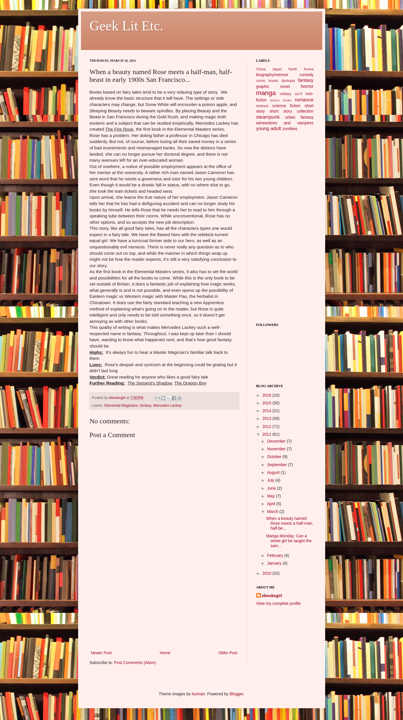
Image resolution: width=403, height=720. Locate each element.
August (274, 472)
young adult (268, 128)
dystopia (288, 81)
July (271, 480)
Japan (277, 69)
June (272, 488)
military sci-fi (291, 94)
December (277, 441)
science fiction (286, 105)
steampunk (268, 117)
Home (165, 652)
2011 (267, 434)
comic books (267, 81)
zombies (289, 128)
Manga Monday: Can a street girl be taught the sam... (288, 541)
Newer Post (101, 652)
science (262, 106)
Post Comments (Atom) (135, 662)
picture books (281, 100)
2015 (267, 403)
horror (307, 86)
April (271, 503)
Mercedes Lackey (167, 406)
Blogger (236, 694)
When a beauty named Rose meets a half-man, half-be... (289, 523)
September (277, 464)
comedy (306, 74)
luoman (198, 694)
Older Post (227, 652)
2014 (267, 410)
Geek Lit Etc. (126, 25)
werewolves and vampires (285, 123)
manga (266, 92)
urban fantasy (299, 117)
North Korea (300, 69)
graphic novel (273, 86)
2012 (267, 426)
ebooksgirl (117, 398)
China (261, 69)
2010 (267, 573)
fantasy (145, 406)
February (275, 555)
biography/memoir (272, 74)
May (271, 496)
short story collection (291, 111)
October (275, 456)
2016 (267, 395)
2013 (267, 418)
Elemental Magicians (121, 406)
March (273, 511)
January (275, 563)
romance (304, 100)
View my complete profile (278, 603)
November (277, 449)
